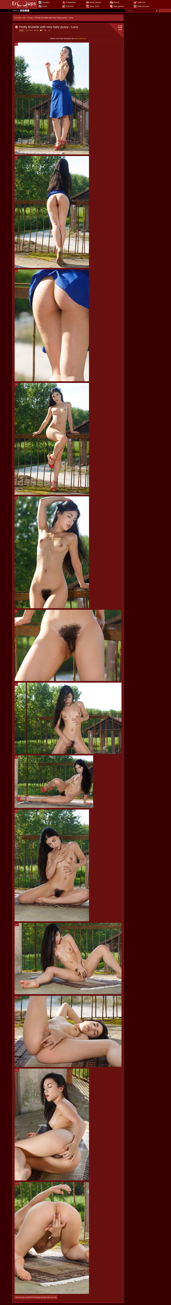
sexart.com (81, 38)
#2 (16, 157)
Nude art (141, 2)
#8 (16, 757)
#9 (16, 811)
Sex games (119, 6)
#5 (16, 498)
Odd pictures (143, 6)
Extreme (70, 6)
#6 (16, 611)
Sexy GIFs (95, 6)
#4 (16, 384)
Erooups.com (20, 18)
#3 (16, 271)
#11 (16, 997)
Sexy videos (95, 2)
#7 (16, 684)
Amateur (46, 2)
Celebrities (71, 2)
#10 (16, 924)
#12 (16, 1070)
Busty (116, 2)
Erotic (45, 6)
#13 (16, 1183)
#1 (16, 44)
